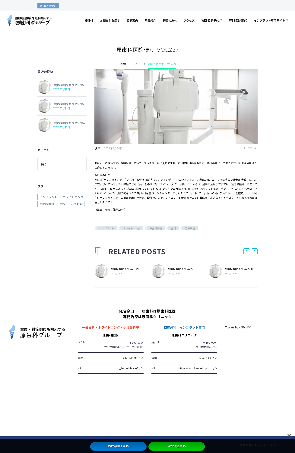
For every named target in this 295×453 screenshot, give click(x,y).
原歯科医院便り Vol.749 (125, 269)
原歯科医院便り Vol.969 (67, 85)
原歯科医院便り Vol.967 (67, 123)
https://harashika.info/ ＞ (128, 368)
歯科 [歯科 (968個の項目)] (62, 203)
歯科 (173, 228)
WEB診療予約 (48, 6)
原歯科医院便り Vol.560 (239, 269)
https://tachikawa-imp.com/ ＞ (197, 368)
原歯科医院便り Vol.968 (67, 104)
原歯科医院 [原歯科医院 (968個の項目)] (46, 203)
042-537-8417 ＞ (207, 357)
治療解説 (190, 228)
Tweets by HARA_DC (238, 327)
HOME (89, 20)
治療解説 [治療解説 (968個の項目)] (77, 203)
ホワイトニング (131, 228)
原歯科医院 (156, 228)
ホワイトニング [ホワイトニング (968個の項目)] (73, 197)
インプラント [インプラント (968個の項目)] (48, 197)
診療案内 (132, 20)
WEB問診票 (238, 20)
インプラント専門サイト (271, 20)
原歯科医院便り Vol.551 (182, 269)
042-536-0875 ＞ (133, 357)
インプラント (106, 228)
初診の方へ (170, 20)
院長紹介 (150, 20)
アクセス (189, 20)
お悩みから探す (110, 20)
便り (97, 148)
